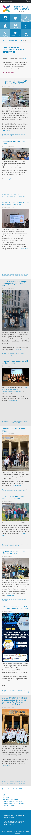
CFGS (5, 134)
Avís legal (4, 831)
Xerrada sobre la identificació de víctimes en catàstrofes (15, 203)
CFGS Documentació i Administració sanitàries (15, 489)
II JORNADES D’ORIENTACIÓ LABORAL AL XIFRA (13, 552)
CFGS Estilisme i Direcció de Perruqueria (17, 194)
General (4, 135)
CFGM (5, 421)
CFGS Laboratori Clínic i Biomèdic (15, 544)
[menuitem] (8, 1)
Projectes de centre (9, 806)
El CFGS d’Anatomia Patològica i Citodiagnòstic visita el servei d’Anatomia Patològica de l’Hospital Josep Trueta (15, 701)
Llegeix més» (6, 130)
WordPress (17, 833)
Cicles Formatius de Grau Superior (14, 803)
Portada (8, 135)
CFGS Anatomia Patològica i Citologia (16, 134)
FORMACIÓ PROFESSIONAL (11, 799)
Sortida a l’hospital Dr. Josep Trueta (13, 430)
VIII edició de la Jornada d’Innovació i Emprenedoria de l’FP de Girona (14, 390)
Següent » (20, 788)
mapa (5, 824)
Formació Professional (15, 40)
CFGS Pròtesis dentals (17, 275)
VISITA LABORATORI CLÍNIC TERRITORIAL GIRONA (13, 497)
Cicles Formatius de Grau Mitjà (13, 801)
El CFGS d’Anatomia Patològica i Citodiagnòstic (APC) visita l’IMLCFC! (15, 283)
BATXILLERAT (7, 797)
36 (13, 788)
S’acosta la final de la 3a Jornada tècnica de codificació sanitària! (15, 607)
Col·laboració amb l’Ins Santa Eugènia (13, 142)
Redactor (5, 86)
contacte (11, 824)
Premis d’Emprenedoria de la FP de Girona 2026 (15, 362)
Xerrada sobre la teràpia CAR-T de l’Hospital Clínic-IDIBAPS (14, 82)
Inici (4, 40)
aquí (24, 59)
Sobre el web (10, 831)
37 (16, 788)
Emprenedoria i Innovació (16, 421)
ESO (4, 795)
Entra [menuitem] (28, 1)
